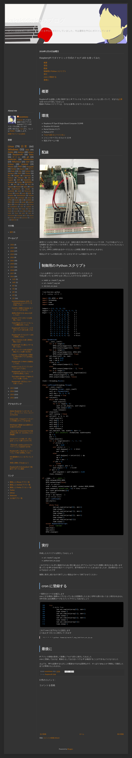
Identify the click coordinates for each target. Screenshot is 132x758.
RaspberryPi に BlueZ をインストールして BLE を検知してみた (21, 452)
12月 (14, 279)
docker (17, 193)
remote (12, 217)
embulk (16, 202)
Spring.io (11, 173)
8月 (13, 286)
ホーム (81, 734)
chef (27, 162)
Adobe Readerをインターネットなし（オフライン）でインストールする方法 (21, 413)
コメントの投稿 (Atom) (51, 738)
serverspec (21, 198)
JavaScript (11, 191)
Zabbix (10, 152)
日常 (24, 146)
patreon (31, 215)
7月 (13, 289)
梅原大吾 (13, 220)
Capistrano (27, 175)
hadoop (12, 198)
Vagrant (10, 186)
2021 (12, 260)
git (28, 157)
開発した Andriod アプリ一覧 (20, 485)
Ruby (31, 154)
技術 (54, 674)
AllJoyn (16, 204)
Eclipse (11, 164)
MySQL (13, 169)
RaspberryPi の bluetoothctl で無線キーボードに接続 (21, 468)
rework (18, 217)
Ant (15, 184)
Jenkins (21, 152)
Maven (10, 166)
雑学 (11, 232)
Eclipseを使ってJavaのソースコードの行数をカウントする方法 (21, 420)
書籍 (29, 193)
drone (21, 211)
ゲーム (17, 157)
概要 (45, 63)
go (31, 211)
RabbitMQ (27, 180)
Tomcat (10, 193)
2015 (12, 388)
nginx (25, 186)
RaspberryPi (49, 674)
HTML (10, 200)
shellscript (12, 159)
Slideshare (13, 495)
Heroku (16, 200)
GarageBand (13, 206)
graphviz (30, 202)
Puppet (23, 209)
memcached (11, 215)
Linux (11, 146)
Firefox (27, 173)
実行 (45, 74)
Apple (22, 204)
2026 (12, 245)
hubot (9, 213)
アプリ (31, 169)
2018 (12, 270)
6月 (13, 292)
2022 (12, 257)
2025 (12, 248)
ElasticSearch (16, 189)
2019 (12, 267)
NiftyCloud (16, 162)
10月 (14, 282)
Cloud (22, 184)
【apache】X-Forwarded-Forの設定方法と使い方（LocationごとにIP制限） (21, 432)
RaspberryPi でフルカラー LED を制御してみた (22, 336)
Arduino (31, 195)
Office (10, 202)
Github (12, 493)
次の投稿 (43, 734)
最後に (46, 80)
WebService (28, 159)
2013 (12, 394)
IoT (22, 200)
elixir (26, 211)
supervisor (24, 217)
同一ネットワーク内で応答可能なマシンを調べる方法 (22, 350)
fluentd (18, 186)
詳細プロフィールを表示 (16, 134)
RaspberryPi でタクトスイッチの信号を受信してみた (22, 372)
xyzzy (24, 193)
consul (15, 211)
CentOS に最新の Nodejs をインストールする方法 (22, 309)
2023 (12, 254)
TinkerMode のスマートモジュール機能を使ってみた (22, 324)
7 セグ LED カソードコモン (54, 135)
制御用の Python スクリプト (55, 71)
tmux (31, 186)
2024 (12, 251)
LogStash (28, 206)
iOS (29, 178)
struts (29, 198)
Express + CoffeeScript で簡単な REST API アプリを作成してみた (22, 356)
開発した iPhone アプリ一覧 (20, 482)
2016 (12, 276)
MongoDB (29, 167)
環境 (45, 65)
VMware (21, 178)
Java (27, 149)
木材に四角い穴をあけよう (19, 463)
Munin (9, 209)
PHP (20, 166)
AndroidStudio (21, 195)
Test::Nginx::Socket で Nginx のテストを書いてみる (22, 377)
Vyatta (9, 211)
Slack (29, 209)
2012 (12, 398)
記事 (120, 99)
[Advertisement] (20, 76)
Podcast (20, 120)
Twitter (12, 131)
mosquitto (20, 215)
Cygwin (10, 180)
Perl (29, 184)
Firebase (31, 204)
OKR (18, 180)
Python (27, 171)
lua (11, 204)
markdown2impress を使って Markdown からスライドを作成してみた (22, 303)
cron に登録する (50, 77)
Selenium (11, 182)
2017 (12, 273)
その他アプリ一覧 (16, 498)
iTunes (16, 213)
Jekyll (19, 191)
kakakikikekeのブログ (36, 20)
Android (24, 164)
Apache (22, 169)
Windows (13, 149)
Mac (20, 171)
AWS (19, 173)
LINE (21, 206)
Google (27, 189)
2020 (12, 264)
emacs (30, 152)
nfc (26, 215)
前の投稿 (120, 734)
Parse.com (28, 191)
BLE (9, 175)
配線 (45, 68)
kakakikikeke (49, 671)
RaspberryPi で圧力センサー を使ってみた (22, 382)
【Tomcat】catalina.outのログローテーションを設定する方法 (21, 446)
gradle (24, 202)
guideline (10, 195)
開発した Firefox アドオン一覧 (20, 487)
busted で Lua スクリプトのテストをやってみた (22, 367)
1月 (13, 298)
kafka (23, 213)
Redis (13, 171)
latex (29, 213)
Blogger (17, 175)
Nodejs (16, 209)
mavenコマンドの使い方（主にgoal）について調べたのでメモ (21, 440)
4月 (13, 295)
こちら (21, 129)
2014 (12, 391)
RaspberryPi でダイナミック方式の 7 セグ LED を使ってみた (22, 330)
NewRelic (28, 200)
